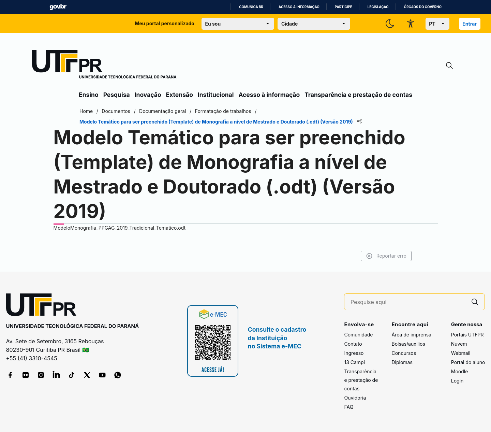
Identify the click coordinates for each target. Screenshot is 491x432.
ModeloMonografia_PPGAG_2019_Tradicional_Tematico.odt (120, 228)
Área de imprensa (411, 334)
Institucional (216, 94)
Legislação (378, 7)
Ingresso (353, 353)
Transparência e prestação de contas (358, 94)
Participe (343, 7)
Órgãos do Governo (423, 7)
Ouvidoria (355, 398)
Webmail (461, 353)
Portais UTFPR (467, 334)
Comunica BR (251, 7)
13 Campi (354, 362)
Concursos (403, 353)
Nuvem (459, 344)
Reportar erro (386, 256)
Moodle (459, 371)
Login (457, 381)
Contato (353, 344)
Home (86, 111)
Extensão (179, 94)
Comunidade (358, 334)
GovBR (57, 7)
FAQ (348, 407)
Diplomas (401, 362)
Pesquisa (116, 94)
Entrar (469, 24)
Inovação (148, 94)
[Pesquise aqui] (408, 302)
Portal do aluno (468, 362)
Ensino (89, 94)
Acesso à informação (299, 7)
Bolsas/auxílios (408, 344)
